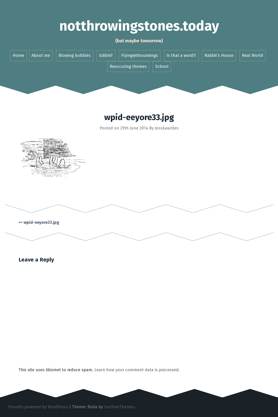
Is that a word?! (181, 55)
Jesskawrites (167, 128)
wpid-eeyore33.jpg (39, 222)
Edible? (106, 55)
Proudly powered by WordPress (38, 406)
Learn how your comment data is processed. (137, 369)
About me (40, 55)
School (161, 66)
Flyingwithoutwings (139, 55)
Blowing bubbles (75, 55)
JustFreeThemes (119, 406)
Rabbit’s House (219, 55)
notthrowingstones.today (139, 26)
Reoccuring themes (128, 66)
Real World (252, 55)
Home (18, 55)
